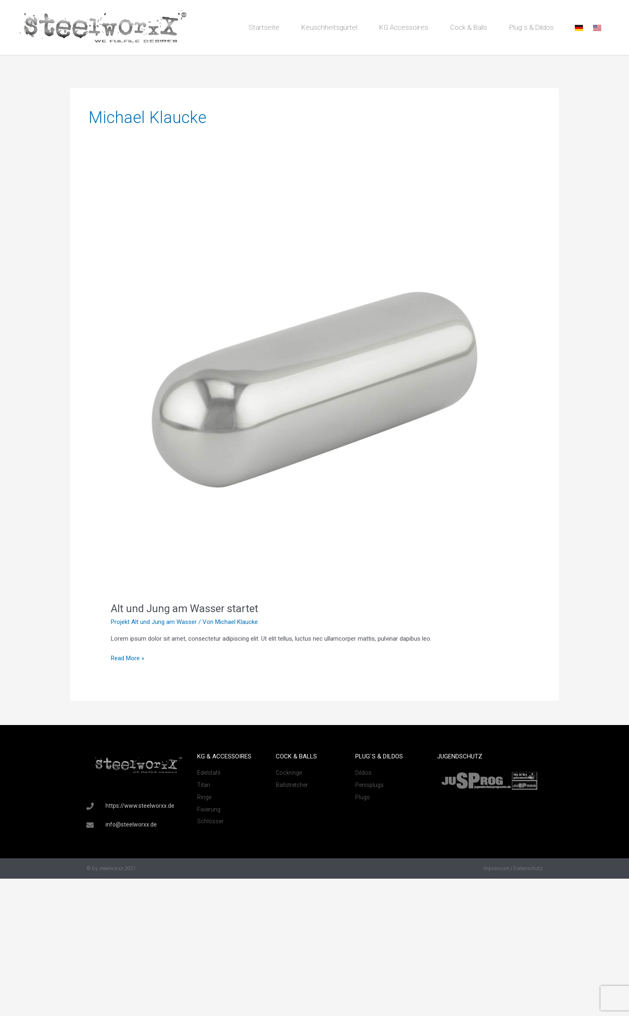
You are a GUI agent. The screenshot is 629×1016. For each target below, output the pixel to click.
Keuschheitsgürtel (329, 27)
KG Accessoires (403, 27)
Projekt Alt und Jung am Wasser (154, 622)
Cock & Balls (468, 27)
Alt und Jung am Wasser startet (184, 608)
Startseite (264, 27)
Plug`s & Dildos (531, 27)
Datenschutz (528, 868)
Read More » (127, 657)
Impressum (496, 868)
